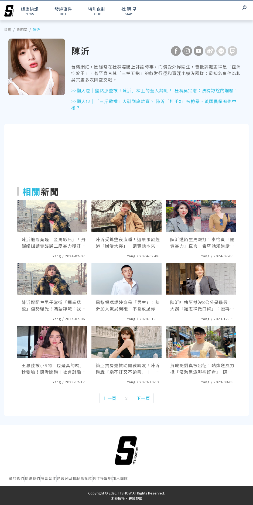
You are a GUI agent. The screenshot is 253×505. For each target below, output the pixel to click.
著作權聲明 (102, 478)
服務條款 (84, 478)
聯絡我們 (32, 478)
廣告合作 (48, 478)
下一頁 (143, 398)
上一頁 (110, 398)
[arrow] (9, 11)
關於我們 (16, 478)
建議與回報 (66, 478)
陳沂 (36, 29)
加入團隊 (120, 478)
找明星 (22, 29)
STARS (128, 11)
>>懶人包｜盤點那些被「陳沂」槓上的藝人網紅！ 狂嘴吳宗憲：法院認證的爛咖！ (154, 90)
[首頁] (126, 450)
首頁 (7, 29)
